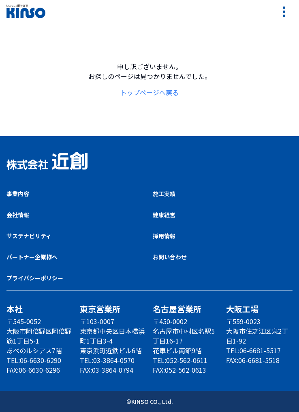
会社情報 (17, 215)
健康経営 (164, 215)
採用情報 (164, 236)
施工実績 (164, 194)
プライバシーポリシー (34, 278)
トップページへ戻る (149, 92)
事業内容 (17, 194)
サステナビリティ (28, 236)
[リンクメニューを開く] (284, 11)
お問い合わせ (170, 257)
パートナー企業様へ (32, 257)
